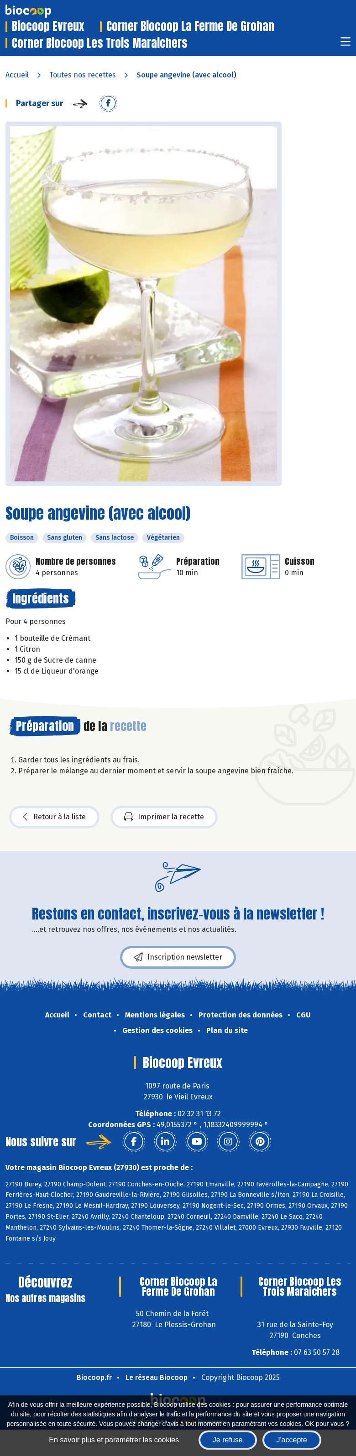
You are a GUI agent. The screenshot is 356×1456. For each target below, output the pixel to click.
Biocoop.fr (94, 1377)
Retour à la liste (54, 817)
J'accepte (292, 1440)
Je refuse (228, 1440)
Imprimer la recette (164, 817)
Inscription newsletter (178, 957)
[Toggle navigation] (345, 44)
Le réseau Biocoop (157, 1377)
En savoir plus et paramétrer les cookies (114, 1440)
